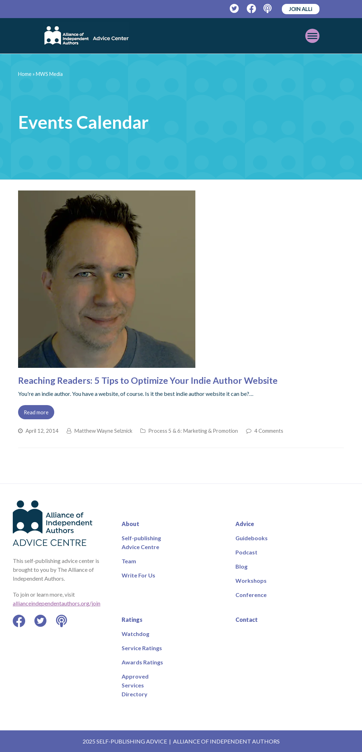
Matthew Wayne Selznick (103, 430)
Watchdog (135, 633)
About (130, 523)
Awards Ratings (142, 662)
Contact (246, 619)
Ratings (132, 619)
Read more (36, 412)
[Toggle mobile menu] (312, 36)
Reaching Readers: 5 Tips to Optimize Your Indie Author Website (148, 380)
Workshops (251, 580)
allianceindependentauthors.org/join (56, 603)
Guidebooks (251, 538)
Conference (251, 594)
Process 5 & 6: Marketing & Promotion (193, 430)
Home (25, 74)
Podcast (246, 552)
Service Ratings (142, 648)
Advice (244, 523)
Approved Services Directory (135, 685)
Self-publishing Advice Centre (141, 542)
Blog (241, 566)
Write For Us (138, 575)
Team (129, 561)
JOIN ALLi (300, 9)
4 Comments (268, 430)
